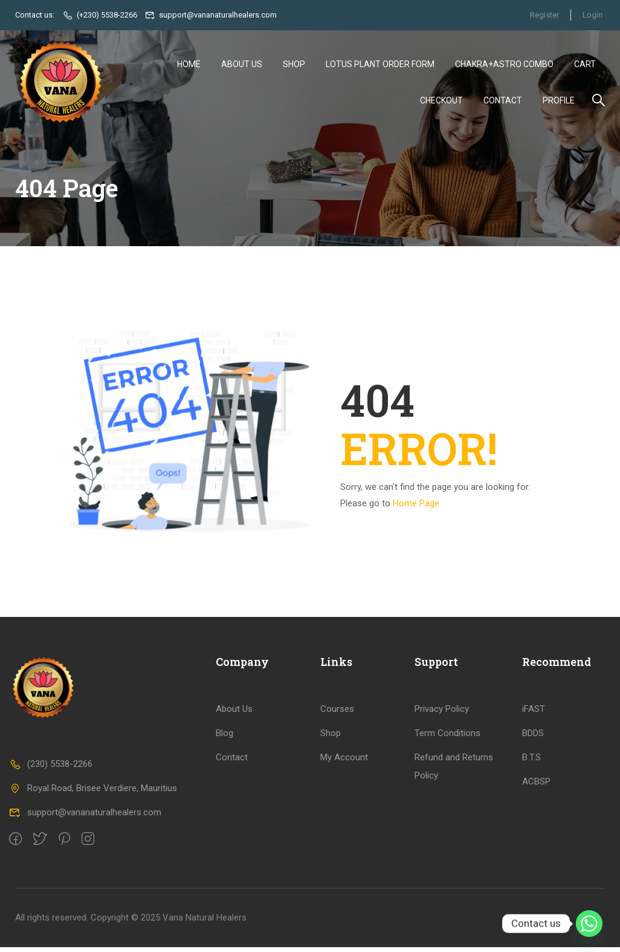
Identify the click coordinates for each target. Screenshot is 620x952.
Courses (337, 714)
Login (592, 14)
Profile (559, 101)
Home (189, 65)
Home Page (416, 508)
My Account (344, 762)
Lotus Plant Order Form (380, 65)
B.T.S (531, 762)
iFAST (533, 714)
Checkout (441, 101)
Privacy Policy (442, 714)
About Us (241, 65)
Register (543, 14)
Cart (585, 65)
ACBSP (536, 786)
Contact (502, 101)
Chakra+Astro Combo (504, 65)
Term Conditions (447, 738)
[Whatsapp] (589, 923)
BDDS (533, 738)
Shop (294, 65)
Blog (224, 738)
